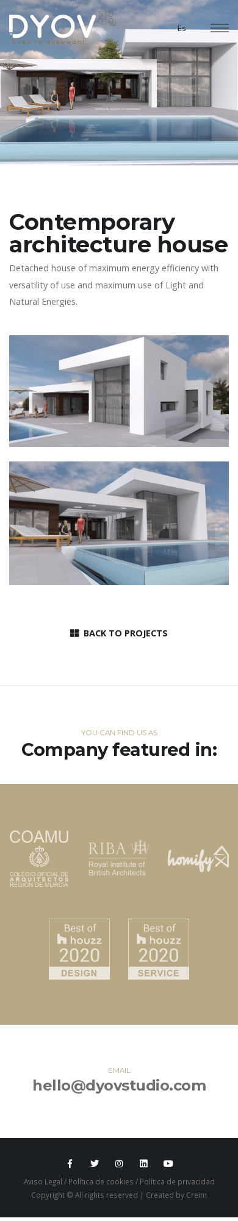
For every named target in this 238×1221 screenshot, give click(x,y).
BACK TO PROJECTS (119, 633)
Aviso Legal (43, 1181)
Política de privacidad (177, 1181)
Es (182, 28)
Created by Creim (176, 1195)
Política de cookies (101, 1181)
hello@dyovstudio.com (119, 1085)
